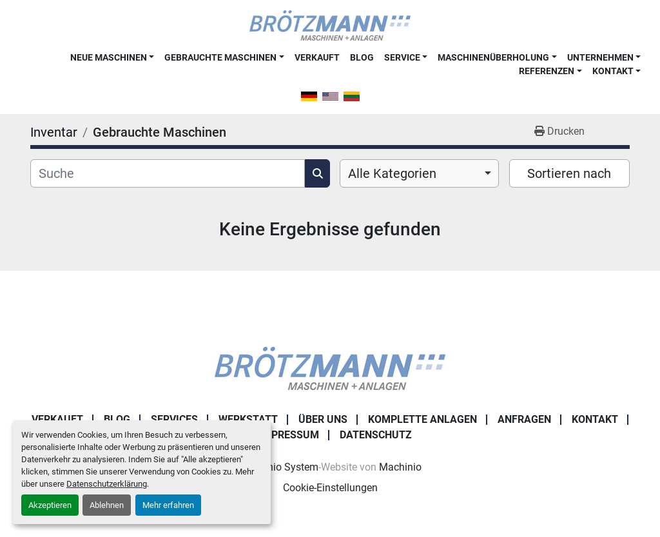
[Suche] (167, 173)
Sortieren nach (569, 173)
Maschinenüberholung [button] (493, 57)
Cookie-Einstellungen (330, 488)
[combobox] (419, 173)
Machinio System (278, 467)
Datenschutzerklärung (106, 484)
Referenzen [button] (546, 71)
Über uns (322, 419)
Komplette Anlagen (422, 419)
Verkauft (317, 57)
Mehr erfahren (168, 505)
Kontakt (613, 71)
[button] (112, 57)
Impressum (289, 435)
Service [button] (402, 57)
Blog (362, 57)
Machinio (400, 467)
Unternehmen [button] (600, 57)
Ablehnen (107, 505)
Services (174, 419)
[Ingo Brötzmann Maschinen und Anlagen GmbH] (330, 368)
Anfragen (524, 419)
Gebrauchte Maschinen (220, 57)
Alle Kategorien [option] (392, 173)
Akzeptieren (50, 505)
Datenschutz (376, 435)
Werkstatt (248, 419)
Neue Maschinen (108, 57)
